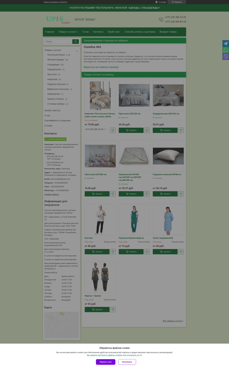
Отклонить (127, 362)
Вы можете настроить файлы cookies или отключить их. (113, 355)
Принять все (106, 362)
